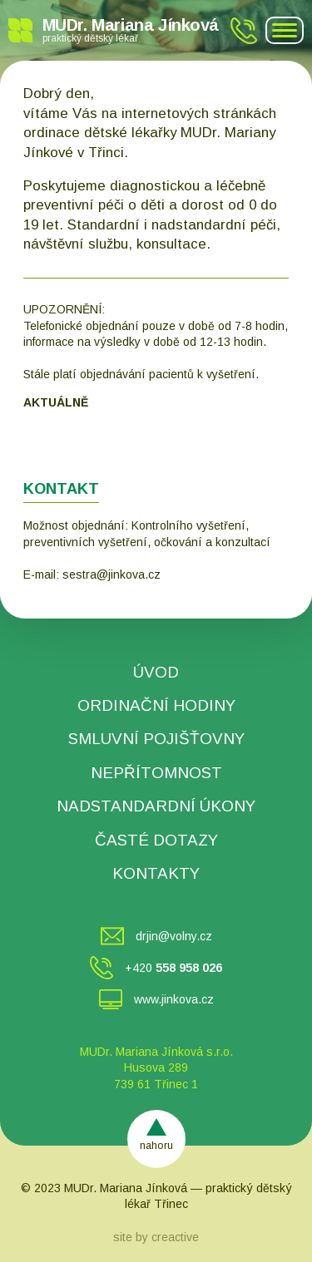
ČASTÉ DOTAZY (156, 840)
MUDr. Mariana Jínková (130, 29)
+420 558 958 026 (243, 30)
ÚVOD (156, 672)
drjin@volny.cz (174, 936)
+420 (173, 967)
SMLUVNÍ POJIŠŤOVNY (156, 738)
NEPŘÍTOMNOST (156, 772)
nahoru (156, 1145)
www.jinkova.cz (174, 999)
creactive (175, 1237)
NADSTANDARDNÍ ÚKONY (156, 806)
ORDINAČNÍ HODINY (156, 705)
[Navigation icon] (284, 30)
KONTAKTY (156, 873)
